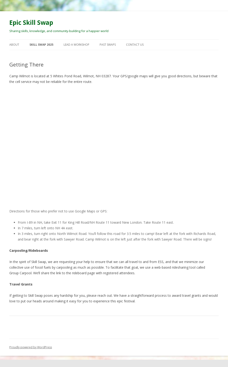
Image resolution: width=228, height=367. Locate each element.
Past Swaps (108, 45)
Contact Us (135, 45)
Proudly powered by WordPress (30, 347)
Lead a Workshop (76, 45)
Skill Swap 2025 (41, 45)
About (14, 45)
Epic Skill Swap (31, 22)
